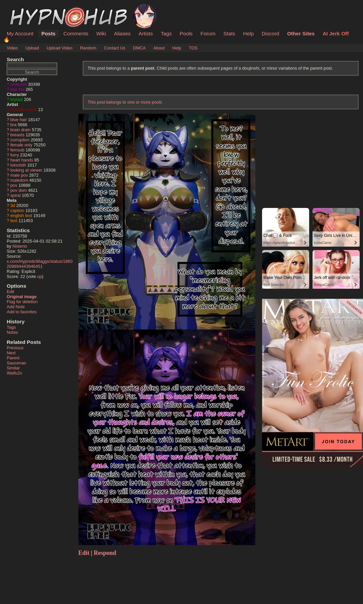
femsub (17, 149)
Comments (75, 33)
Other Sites (301, 33)
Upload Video (60, 47)
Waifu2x (14, 373)
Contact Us (114, 47)
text (13, 220)
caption (17, 210)
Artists (146, 33)
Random (88, 47)
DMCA (139, 47)
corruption (20, 139)
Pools (186, 33)
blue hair (18, 119)
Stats (229, 33)
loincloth (18, 165)
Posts (48, 33)
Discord (270, 33)
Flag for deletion (22, 301)
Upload (32, 47)
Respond (105, 552)
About (159, 47)
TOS (193, 47)
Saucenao (16, 362)
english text (21, 215)
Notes (12, 332)
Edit (10, 291)
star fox (17, 89)
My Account (20, 33)
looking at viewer (26, 170)
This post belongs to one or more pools (124, 102)
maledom (19, 180)
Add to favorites (22, 311)
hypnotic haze (23, 109)
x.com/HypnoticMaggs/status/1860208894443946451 (40, 264)
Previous (15, 347)
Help (248, 33)
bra (13, 124)
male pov (19, 175)
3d (12, 205)
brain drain (20, 129)
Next (11, 352)
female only (21, 144)
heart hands (21, 160)
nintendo (18, 84)
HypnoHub (25, 7)
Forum (208, 33)
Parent (13, 357)
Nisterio (19, 246)
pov (13, 185)
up (39, 276)
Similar (13, 367)
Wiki (101, 33)
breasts (17, 134)
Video (12, 47)
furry (14, 154)
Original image (22, 296)
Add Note (16, 306)
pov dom (18, 190)
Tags (166, 33)
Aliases (122, 33)
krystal (16, 99)
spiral (15, 195)
